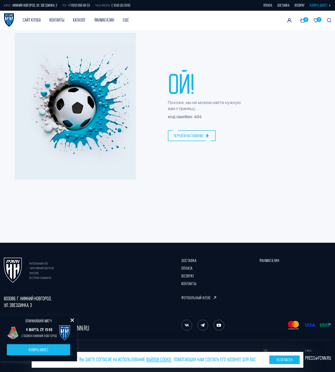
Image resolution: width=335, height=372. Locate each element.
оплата (267, 5)
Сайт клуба (32, 20)
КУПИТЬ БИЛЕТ (320, 5)
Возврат (187, 276)
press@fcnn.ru (318, 358)
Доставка (189, 260)
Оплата (187, 268)
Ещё (126, 20)
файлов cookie (158, 359)
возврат (300, 5)
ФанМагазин (104, 20)
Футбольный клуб (198, 298)
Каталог (79, 20)
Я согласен (284, 360)
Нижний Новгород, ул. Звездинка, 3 (34, 5)
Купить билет (38, 350)
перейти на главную (191, 135)
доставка (283, 5)
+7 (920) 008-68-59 (79, 5)
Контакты (56, 20)
